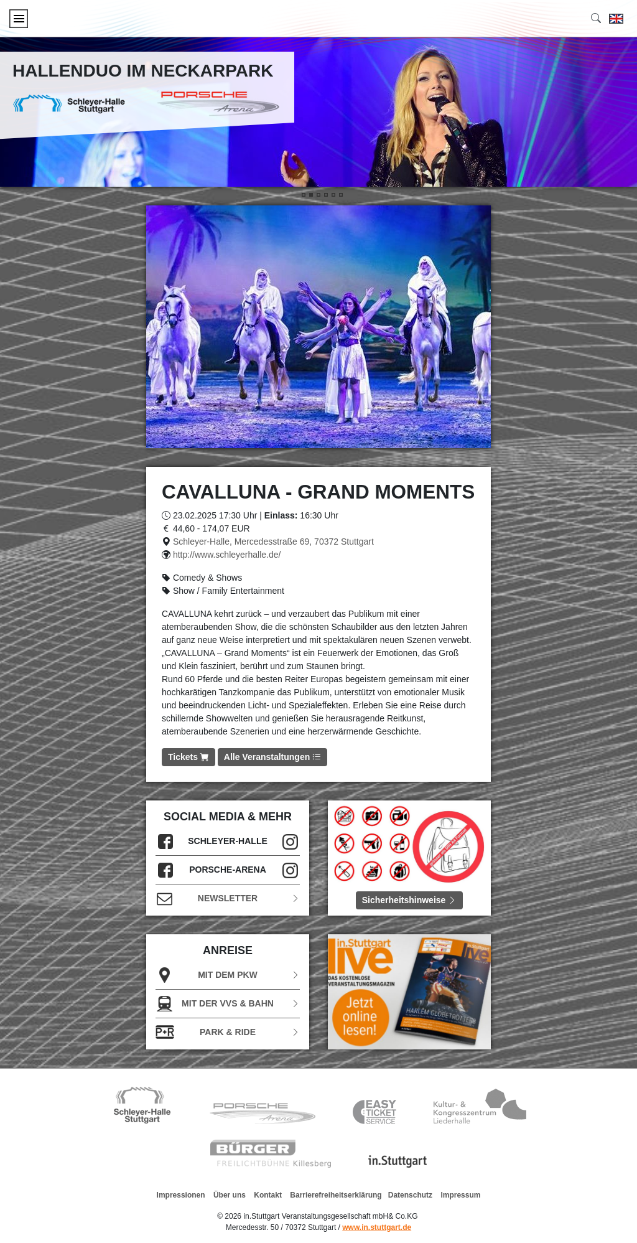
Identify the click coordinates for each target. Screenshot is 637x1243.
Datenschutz (410, 1195)
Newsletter (228, 898)
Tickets (188, 757)
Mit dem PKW (228, 975)
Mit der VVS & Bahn (228, 1003)
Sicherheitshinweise (409, 900)
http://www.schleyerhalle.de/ (227, 555)
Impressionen (181, 1195)
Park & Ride (228, 1032)
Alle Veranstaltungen (272, 757)
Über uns (229, 1195)
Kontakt (268, 1195)
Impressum (460, 1195)
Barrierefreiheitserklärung (335, 1195)
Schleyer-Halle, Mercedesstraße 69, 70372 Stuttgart (273, 541)
